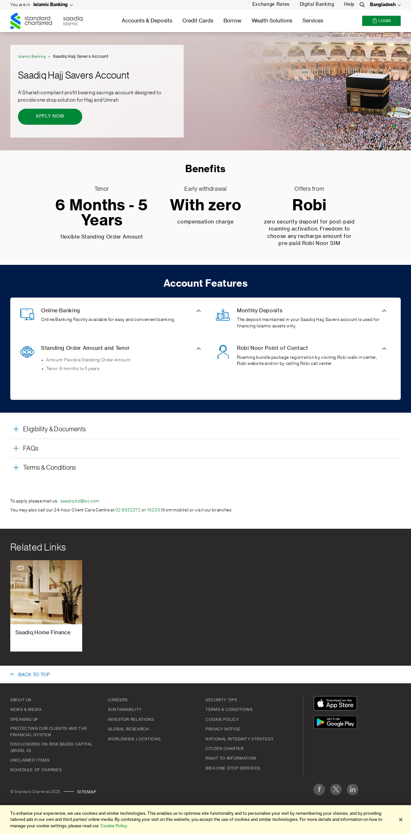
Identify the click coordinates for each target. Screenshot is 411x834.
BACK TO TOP (34, 675)
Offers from (309, 189)
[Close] (401, 820)
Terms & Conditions (229, 710)
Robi (309, 205)
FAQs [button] (30, 448)
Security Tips (221, 700)
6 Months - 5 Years (101, 213)
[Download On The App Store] (337, 704)
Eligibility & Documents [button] (54, 429)
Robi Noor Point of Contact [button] (272, 348)
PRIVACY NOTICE (223, 729)
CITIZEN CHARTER (225, 749)
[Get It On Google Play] (337, 723)
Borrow (232, 20)
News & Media (26, 710)
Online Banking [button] (60, 310)
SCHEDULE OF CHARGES (36, 770)
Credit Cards (197, 20)
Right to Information (231, 758)
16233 (153, 510)
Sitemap (86, 792)
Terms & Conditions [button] (49, 468)
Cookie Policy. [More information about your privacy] (114, 826)
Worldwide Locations (134, 739)
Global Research (128, 729)
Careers (117, 700)
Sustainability (125, 710)
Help (349, 4)
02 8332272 (128, 510)
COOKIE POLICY (222, 719)
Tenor (101, 189)
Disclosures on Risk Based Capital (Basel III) (51, 747)
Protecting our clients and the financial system (48, 732)
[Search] (362, 4)
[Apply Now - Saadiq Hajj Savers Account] (50, 117)
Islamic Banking (50, 5)
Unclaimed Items (30, 760)
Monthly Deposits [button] (259, 310)
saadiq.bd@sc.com (80, 501)
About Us (20, 700)
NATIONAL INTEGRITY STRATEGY (240, 739)
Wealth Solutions (272, 20)
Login (381, 21)
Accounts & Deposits (147, 20)
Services (312, 20)
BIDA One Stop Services (233, 768)
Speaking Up (24, 719)
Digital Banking (317, 4)
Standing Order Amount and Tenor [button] (85, 348)
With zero (205, 205)
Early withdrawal (205, 189)
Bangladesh (383, 5)
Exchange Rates (271, 4)
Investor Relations (131, 719)
